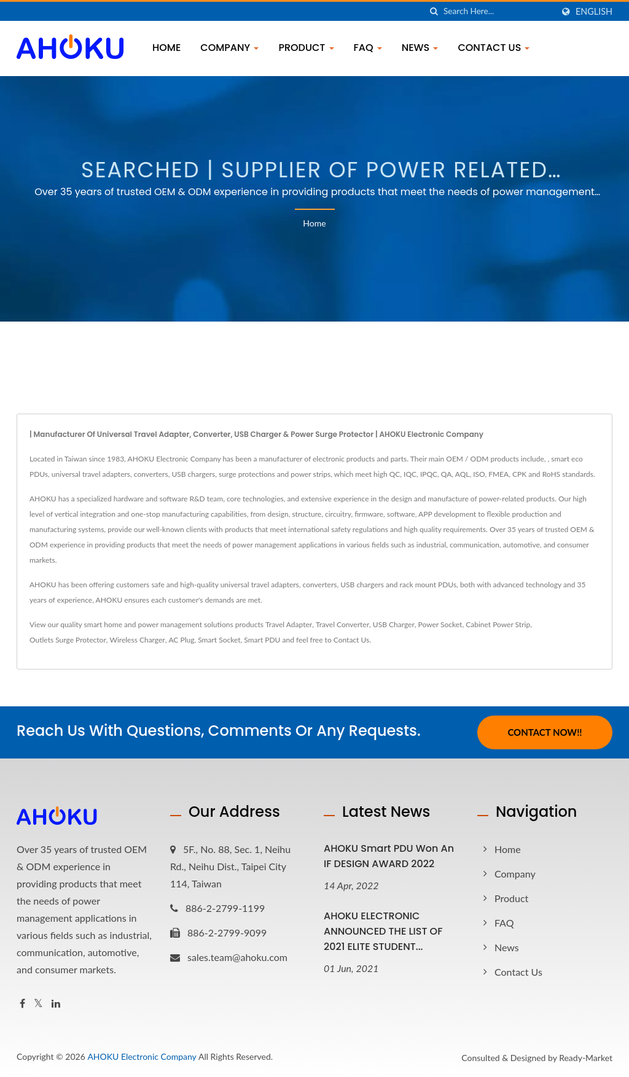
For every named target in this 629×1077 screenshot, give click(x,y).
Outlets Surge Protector (67, 639)
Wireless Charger (137, 639)
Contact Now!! (544, 732)
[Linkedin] (56, 1004)
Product (306, 48)
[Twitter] (38, 1004)
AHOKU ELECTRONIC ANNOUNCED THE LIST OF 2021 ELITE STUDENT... (383, 931)
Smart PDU (262, 639)
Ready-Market (585, 1057)
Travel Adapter (288, 624)
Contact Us (493, 48)
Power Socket (440, 624)
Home (166, 48)
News (420, 48)
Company (229, 48)
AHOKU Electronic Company (141, 1056)
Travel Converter (342, 624)
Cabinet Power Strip (498, 624)
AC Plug (181, 639)
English (594, 12)
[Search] (498, 11)
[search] (434, 11)
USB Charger (394, 624)
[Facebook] (22, 1004)
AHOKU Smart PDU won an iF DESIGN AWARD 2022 (389, 856)
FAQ (368, 48)
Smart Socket (219, 639)
